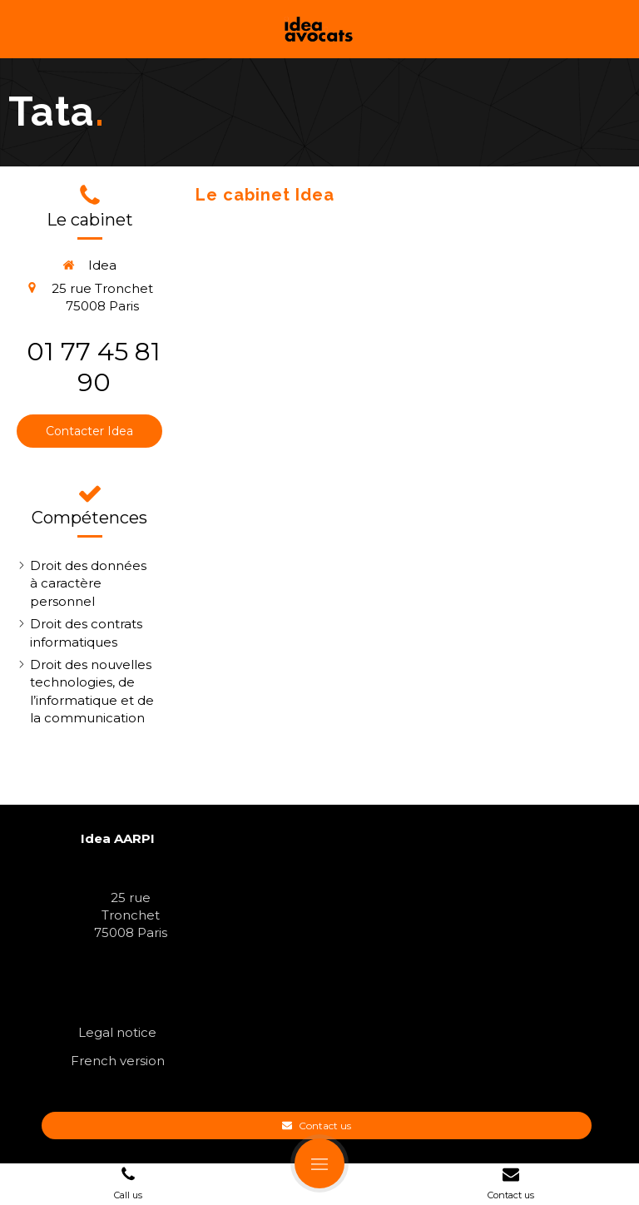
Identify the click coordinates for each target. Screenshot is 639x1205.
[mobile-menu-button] (319, 1163)
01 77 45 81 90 (94, 367)
